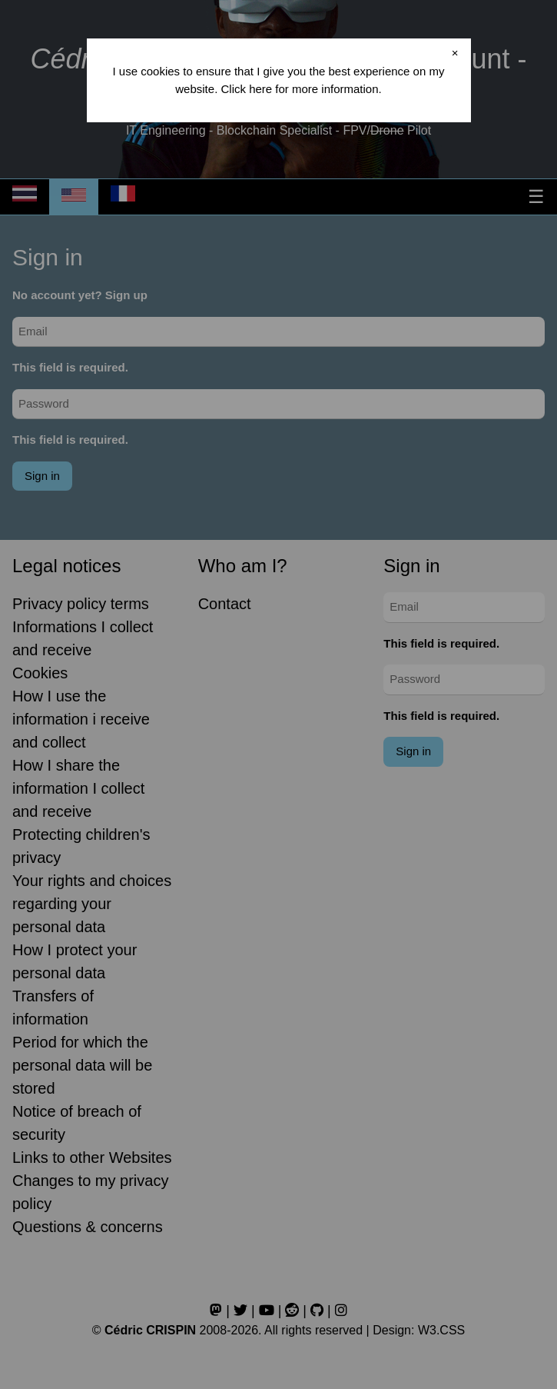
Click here (246, 88)
